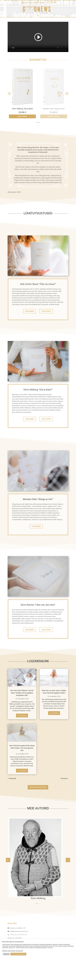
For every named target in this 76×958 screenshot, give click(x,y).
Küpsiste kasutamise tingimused (12, 950)
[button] (66, 93)
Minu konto (29, 2)
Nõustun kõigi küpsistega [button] (18, 954)
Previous (9, 860)
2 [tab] (37, 903)
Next (66, 860)
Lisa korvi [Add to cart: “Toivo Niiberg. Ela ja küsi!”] (53, 116)
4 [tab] (40, 903)
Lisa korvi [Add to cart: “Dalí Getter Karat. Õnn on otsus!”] (22, 116)
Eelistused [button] (6, 954)
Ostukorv (41, 2)
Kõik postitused (38, 787)
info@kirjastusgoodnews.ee (19, 931)
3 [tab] (38, 903)
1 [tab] (35, 903)
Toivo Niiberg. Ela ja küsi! (53, 108)
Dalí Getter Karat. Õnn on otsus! (22, 108)
